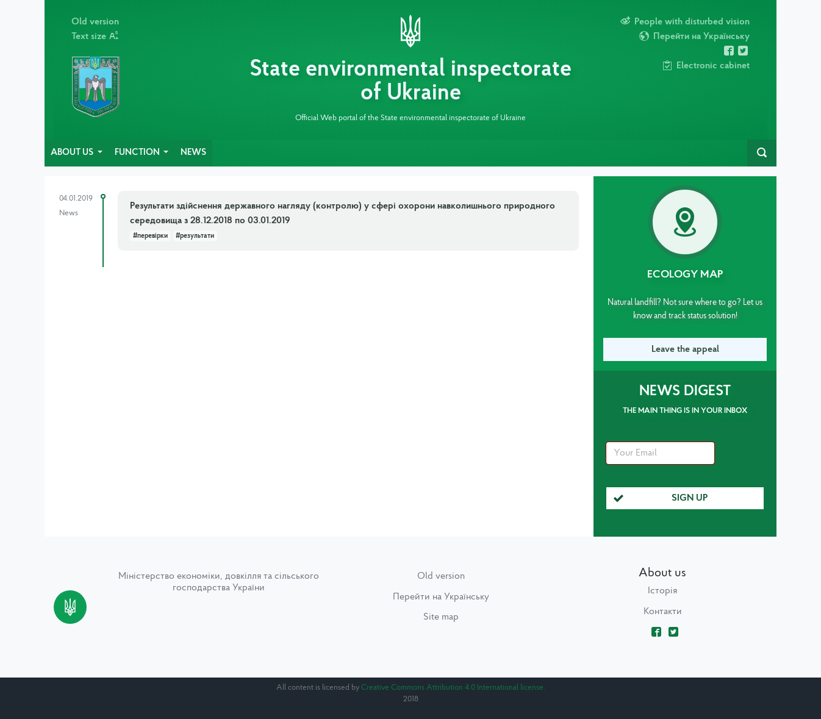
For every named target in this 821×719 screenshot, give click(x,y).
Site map (441, 617)
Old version (95, 22)
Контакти (663, 612)
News (193, 152)
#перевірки (150, 236)
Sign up (661, 498)
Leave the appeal (685, 349)
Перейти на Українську (441, 597)
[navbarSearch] (761, 153)
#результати (195, 236)
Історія (662, 591)
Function (138, 152)
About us (73, 152)
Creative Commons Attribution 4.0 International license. (453, 688)
